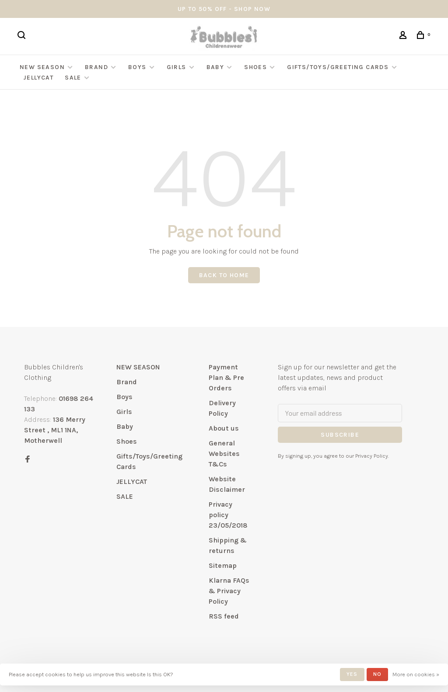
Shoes (255, 67)
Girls (176, 67)
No (377, 674)
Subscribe (340, 434)
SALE (73, 77)
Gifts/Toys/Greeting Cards (338, 67)
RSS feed (224, 616)
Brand (96, 67)
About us (224, 428)
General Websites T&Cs (224, 453)
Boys (137, 67)
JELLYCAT (38, 77)
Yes (352, 674)
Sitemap (223, 565)
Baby (215, 67)
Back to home (224, 275)
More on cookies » (415, 674)
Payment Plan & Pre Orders (226, 377)
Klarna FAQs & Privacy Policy (229, 590)
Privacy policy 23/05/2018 (228, 514)
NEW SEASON (42, 67)
